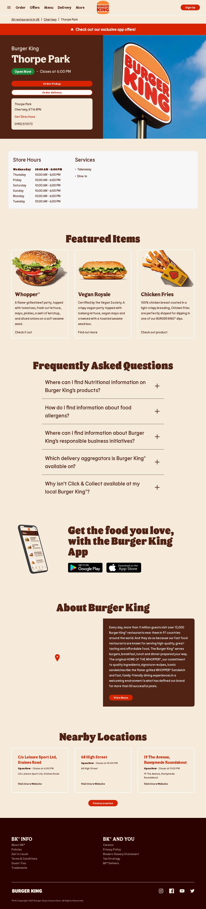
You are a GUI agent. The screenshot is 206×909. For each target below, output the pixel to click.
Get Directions (24, 116)
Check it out (23, 332)
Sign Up (190, 7)
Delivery (64, 7)
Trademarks (19, 867)
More (80, 7)
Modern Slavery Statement (121, 854)
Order (20, 7)
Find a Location (103, 803)
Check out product (154, 332)
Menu (48, 7)
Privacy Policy (112, 849)
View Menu (121, 697)
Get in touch (19, 854)
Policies (16, 849)
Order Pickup (52, 83)
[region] (57, 663)
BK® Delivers (111, 863)
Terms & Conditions (24, 858)
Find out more (87, 332)
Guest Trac (18, 863)
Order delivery (52, 92)
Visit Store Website (30, 783)
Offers (35, 7)
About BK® (18, 844)
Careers (108, 844)
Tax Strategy (111, 858)
